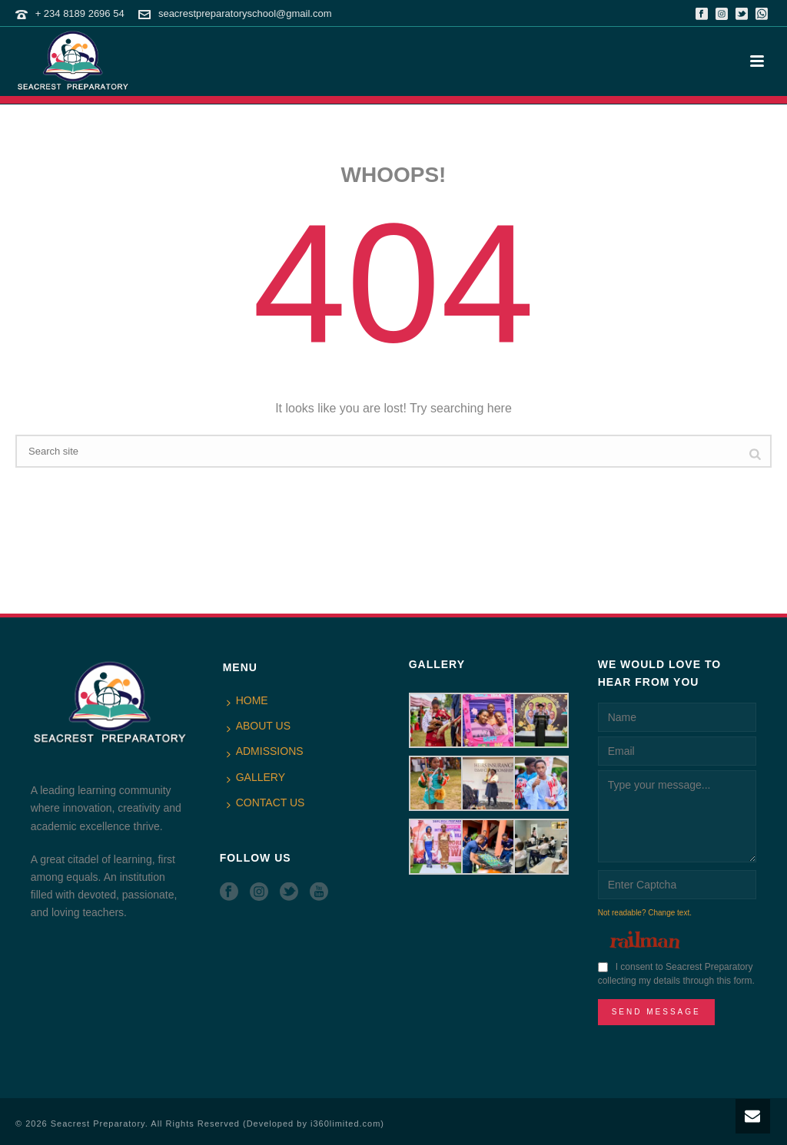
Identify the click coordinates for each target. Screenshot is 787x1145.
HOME (247, 701)
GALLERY (256, 778)
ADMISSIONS (265, 752)
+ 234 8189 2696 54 (80, 13)
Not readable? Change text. (645, 912)
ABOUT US (259, 726)
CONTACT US (266, 803)
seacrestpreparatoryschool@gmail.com (245, 13)
